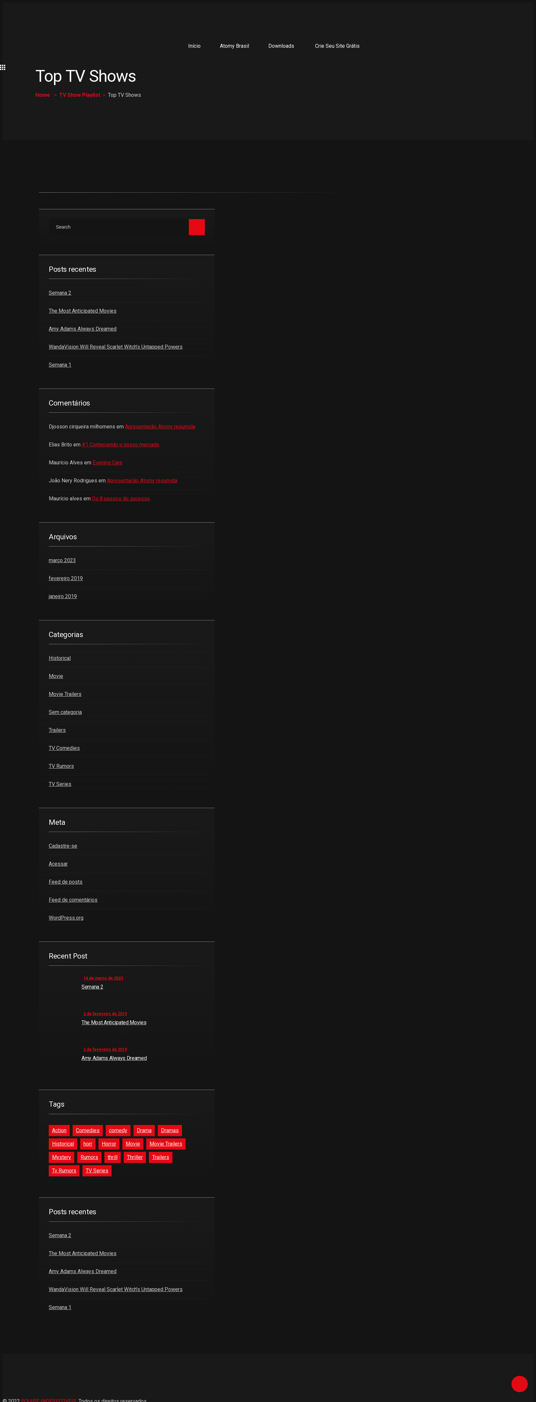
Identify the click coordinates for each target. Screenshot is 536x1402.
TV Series (60, 784)
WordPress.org (66, 918)
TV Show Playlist (79, 95)
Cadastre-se (63, 846)
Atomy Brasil (234, 46)
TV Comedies (64, 748)
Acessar (58, 864)
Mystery (61, 1157)
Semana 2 (60, 293)
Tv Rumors (64, 1171)
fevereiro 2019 (66, 578)
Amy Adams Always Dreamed (82, 329)
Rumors (89, 1157)
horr (87, 1144)
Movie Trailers (65, 694)
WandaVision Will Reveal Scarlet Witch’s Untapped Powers (116, 347)
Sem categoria (65, 712)
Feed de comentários (73, 900)
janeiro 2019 (63, 596)
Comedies (87, 1130)
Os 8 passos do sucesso (121, 498)
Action (59, 1130)
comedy (118, 1130)
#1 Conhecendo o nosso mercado (120, 444)
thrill (112, 1157)
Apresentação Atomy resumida (160, 427)
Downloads (281, 46)
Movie (56, 676)
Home (42, 95)
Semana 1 (60, 365)
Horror (109, 1144)
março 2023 (62, 560)
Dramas (170, 1130)
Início (194, 46)
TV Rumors (61, 766)
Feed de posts (65, 882)
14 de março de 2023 (103, 978)
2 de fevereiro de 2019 (105, 1014)
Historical (60, 658)
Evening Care (107, 462)
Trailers (57, 730)
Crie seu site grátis (337, 46)
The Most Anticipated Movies (82, 311)
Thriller (135, 1157)
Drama (144, 1130)
